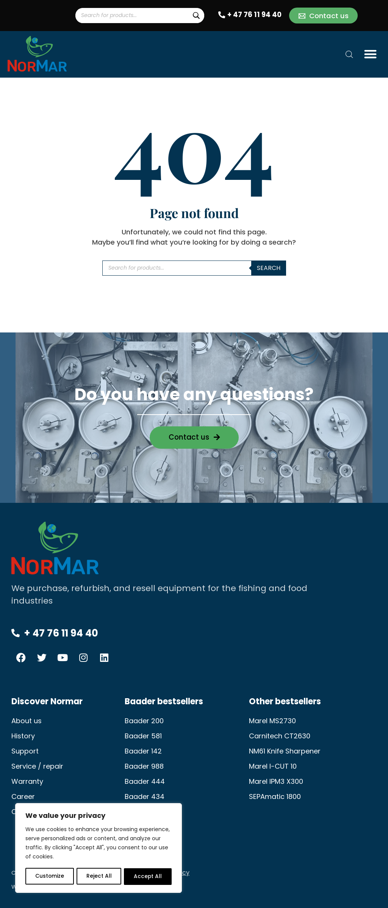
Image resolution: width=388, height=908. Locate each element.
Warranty (27, 781)
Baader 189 (143, 827)
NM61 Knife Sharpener (285, 751)
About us (26, 720)
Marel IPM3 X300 (276, 781)
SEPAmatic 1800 (275, 796)
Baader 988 (144, 766)
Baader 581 (143, 736)
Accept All (148, 876)
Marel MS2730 (272, 720)
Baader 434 (144, 796)
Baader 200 (144, 720)
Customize (49, 876)
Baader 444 (145, 781)
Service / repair (37, 766)
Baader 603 (144, 811)
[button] (371, 54)
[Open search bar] (349, 54)
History (23, 736)
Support (25, 751)
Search (268, 268)
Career (23, 796)
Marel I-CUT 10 (273, 766)
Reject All (98, 876)
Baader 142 (143, 751)
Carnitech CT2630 (279, 736)
